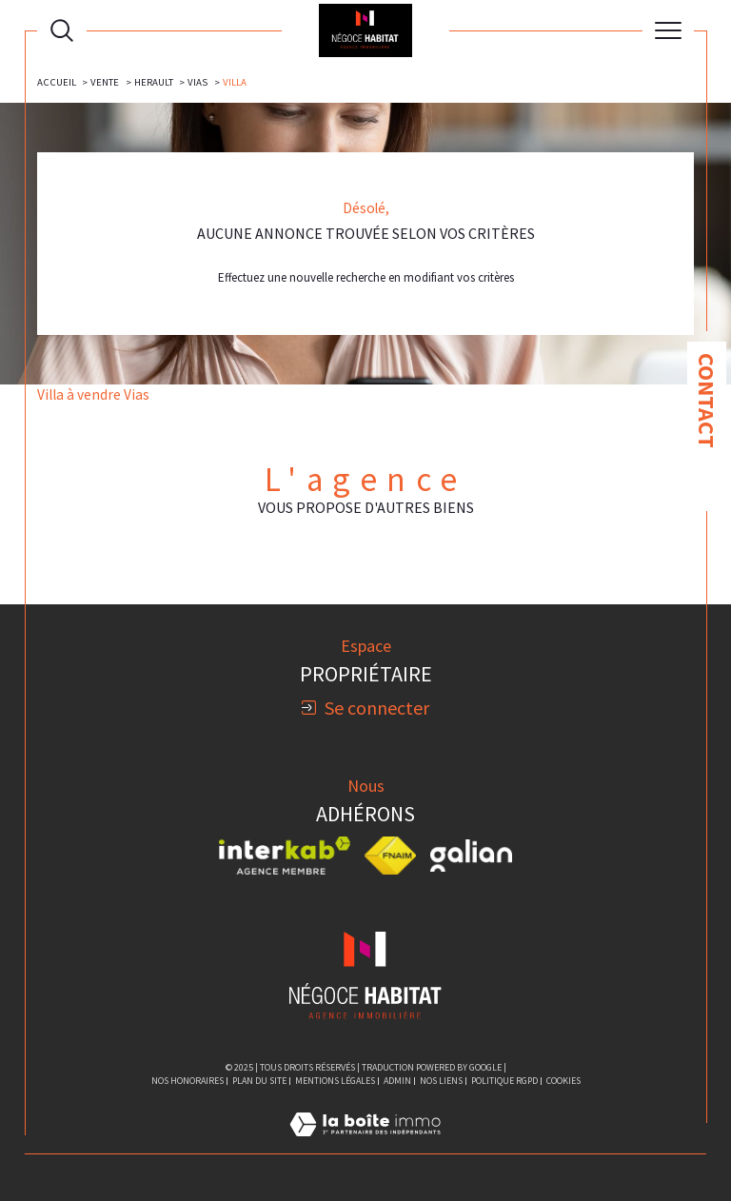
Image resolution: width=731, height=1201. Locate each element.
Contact (706, 400)
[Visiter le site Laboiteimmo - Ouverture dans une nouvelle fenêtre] (365, 1144)
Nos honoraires (187, 1080)
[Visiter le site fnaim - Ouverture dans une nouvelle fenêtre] (391, 856)
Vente (104, 82)
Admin (397, 1080)
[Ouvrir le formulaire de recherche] (61, 30)
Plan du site (259, 1080)
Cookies (563, 1081)
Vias (197, 82)
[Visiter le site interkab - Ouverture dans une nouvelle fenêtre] (284, 856)
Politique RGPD (504, 1080)
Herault (153, 82)
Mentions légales (335, 1080)
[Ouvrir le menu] (668, 30)
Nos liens (441, 1080)
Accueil (56, 82)
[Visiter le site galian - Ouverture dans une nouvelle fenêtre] (471, 855)
